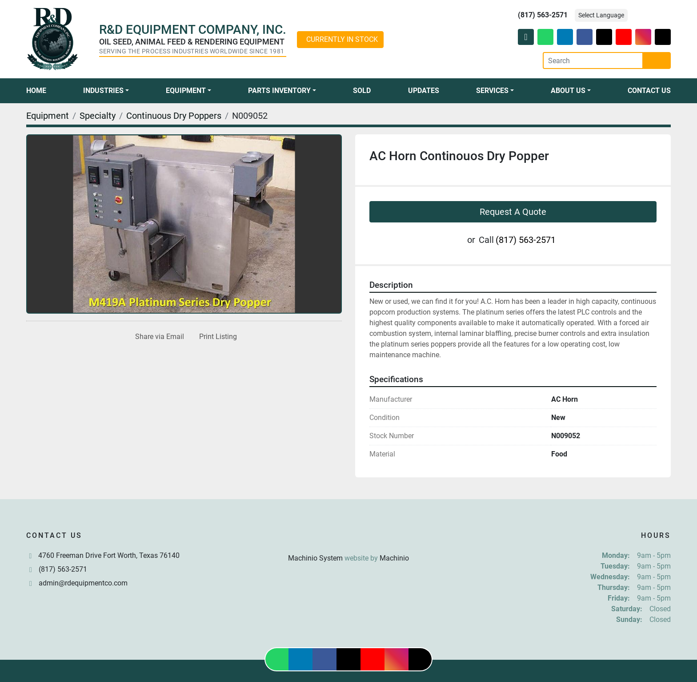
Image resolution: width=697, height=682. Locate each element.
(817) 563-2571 (543, 15)
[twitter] (604, 37)
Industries (103, 90)
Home (36, 90)
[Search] (593, 60)
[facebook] (585, 37)
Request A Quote (513, 211)
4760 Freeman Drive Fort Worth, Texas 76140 (109, 555)
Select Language (601, 15)
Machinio (394, 558)
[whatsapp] (545, 37)
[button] (106, 90)
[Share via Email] (158, 336)
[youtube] (624, 37)
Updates (423, 90)
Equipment (186, 90)
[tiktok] (663, 37)
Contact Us (649, 90)
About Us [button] (568, 90)
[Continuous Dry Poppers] (173, 115)
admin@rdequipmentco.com (83, 583)
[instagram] (643, 37)
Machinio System (315, 558)
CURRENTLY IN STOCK (342, 39)
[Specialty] (98, 115)
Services (492, 90)
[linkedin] (565, 37)
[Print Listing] (216, 336)
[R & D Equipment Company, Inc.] (348, 536)
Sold (362, 90)
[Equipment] (47, 115)
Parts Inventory (279, 90)
